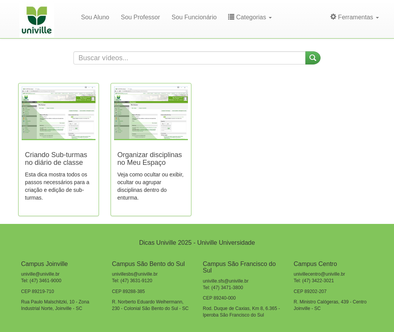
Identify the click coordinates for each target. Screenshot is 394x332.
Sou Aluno (95, 17)
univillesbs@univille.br (135, 274)
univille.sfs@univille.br (226, 281)
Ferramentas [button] (354, 17)
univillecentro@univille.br (319, 274)
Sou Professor (140, 17)
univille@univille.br (40, 274)
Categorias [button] (249, 17)
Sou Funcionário (194, 17)
